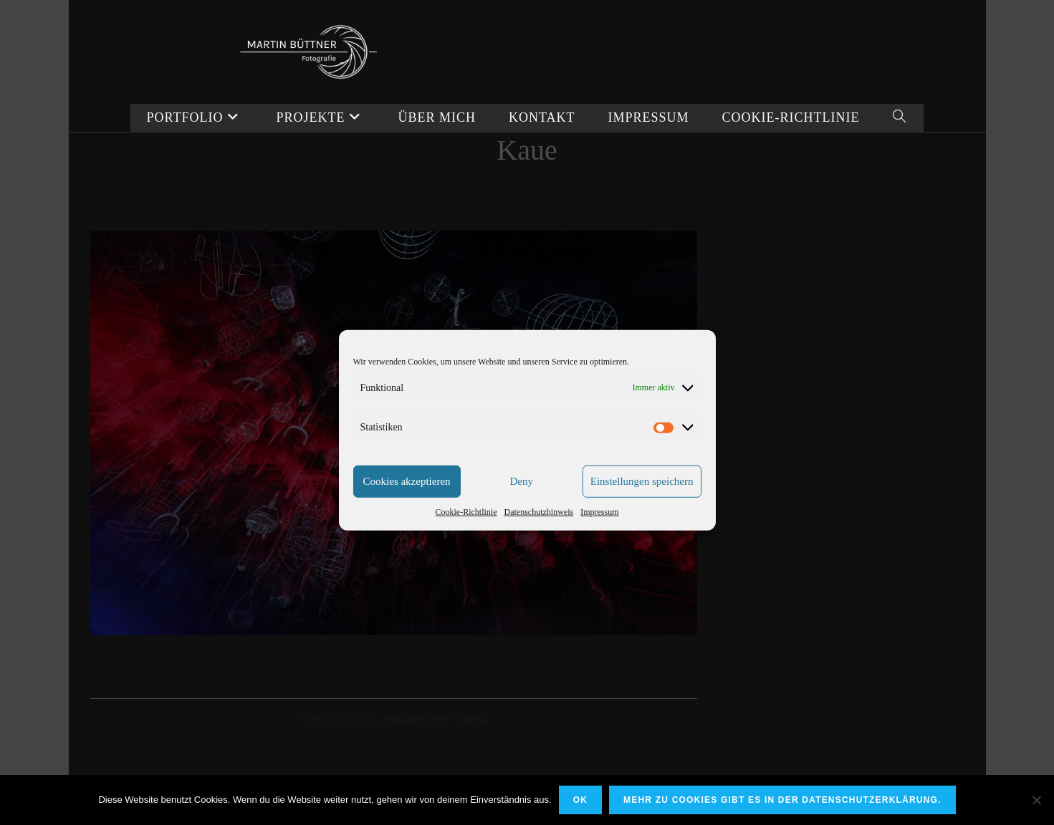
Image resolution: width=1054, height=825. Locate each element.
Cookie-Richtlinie (466, 532)
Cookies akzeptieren (407, 502)
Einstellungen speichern (642, 502)
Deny (521, 502)
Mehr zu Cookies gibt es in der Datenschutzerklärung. (782, 800)
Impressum (599, 532)
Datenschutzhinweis (539, 532)
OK (580, 800)
